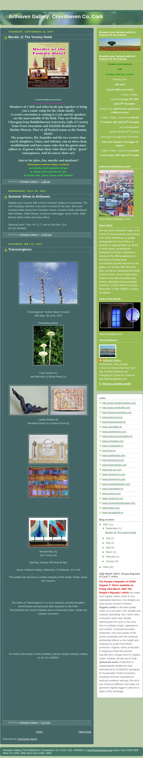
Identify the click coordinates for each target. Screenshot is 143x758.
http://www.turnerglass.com (116, 412)
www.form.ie (109, 450)
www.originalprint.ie (112, 488)
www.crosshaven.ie (112, 445)
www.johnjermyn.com (113, 474)
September (112, 528)
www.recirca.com (111, 493)
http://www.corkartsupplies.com (119, 403)
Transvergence (19, 249)
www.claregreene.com (114, 431)
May (108, 543)
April (109, 547)
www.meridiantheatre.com (116, 484)
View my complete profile (116, 383)
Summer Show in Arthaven (29, 196)
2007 (106, 524)
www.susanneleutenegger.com (118, 503)
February (111, 556)
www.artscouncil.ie (112, 417)
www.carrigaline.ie (112, 426)
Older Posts (84, 732)
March (109, 552)
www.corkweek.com (113, 441)
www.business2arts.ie (114, 422)
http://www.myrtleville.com (116, 407)
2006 (106, 567)
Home (39, 732)
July (108, 538)
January (110, 561)
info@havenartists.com (100, 750)
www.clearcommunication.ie (117, 436)
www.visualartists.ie (112, 512)
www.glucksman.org (113, 460)
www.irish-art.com (111, 469)
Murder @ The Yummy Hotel (30, 37)
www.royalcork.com (112, 498)
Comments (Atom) (27, 739)
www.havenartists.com (114, 465)
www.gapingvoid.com (113, 455)
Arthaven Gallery (112, 360)
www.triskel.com (111, 508)
